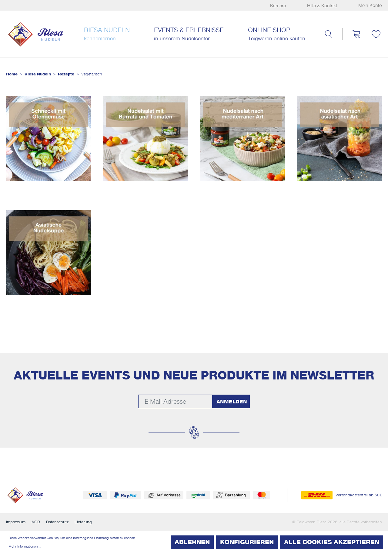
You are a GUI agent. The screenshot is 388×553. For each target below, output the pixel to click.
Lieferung (83, 522)
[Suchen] (329, 34)
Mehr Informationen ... (24, 546)
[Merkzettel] (376, 34)
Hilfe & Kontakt (322, 5)
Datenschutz (57, 522)
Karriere (278, 5)
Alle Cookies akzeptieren (331, 542)
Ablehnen (192, 542)
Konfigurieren (247, 542)
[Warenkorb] (356, 34)
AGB (36, 522)
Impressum (15, 522)
